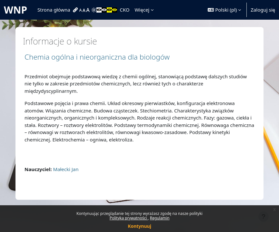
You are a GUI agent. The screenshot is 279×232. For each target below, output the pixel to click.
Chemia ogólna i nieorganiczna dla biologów (97, 57)
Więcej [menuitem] (142, 9)
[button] (224, 10)
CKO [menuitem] (124, 9)
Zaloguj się (263, 9)
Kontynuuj (139, 226)
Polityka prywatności (129, 218)
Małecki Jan (65, 169)
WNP (15, 9)
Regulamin (160, 218)
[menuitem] (76, 10)
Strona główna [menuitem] (53, 9)
